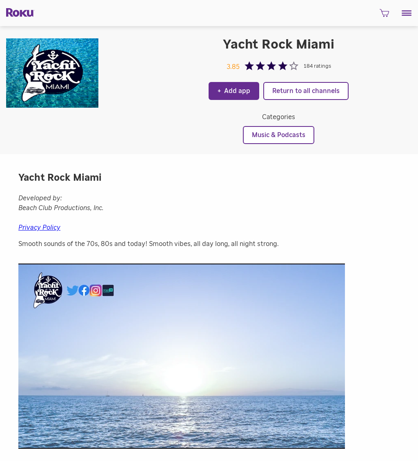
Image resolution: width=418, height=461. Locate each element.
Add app (234, 91)
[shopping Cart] (384, 15)
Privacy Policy (39, 227)
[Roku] (17, 12)
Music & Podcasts (278, 135)
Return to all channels (306, 91)
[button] (407, 13)
